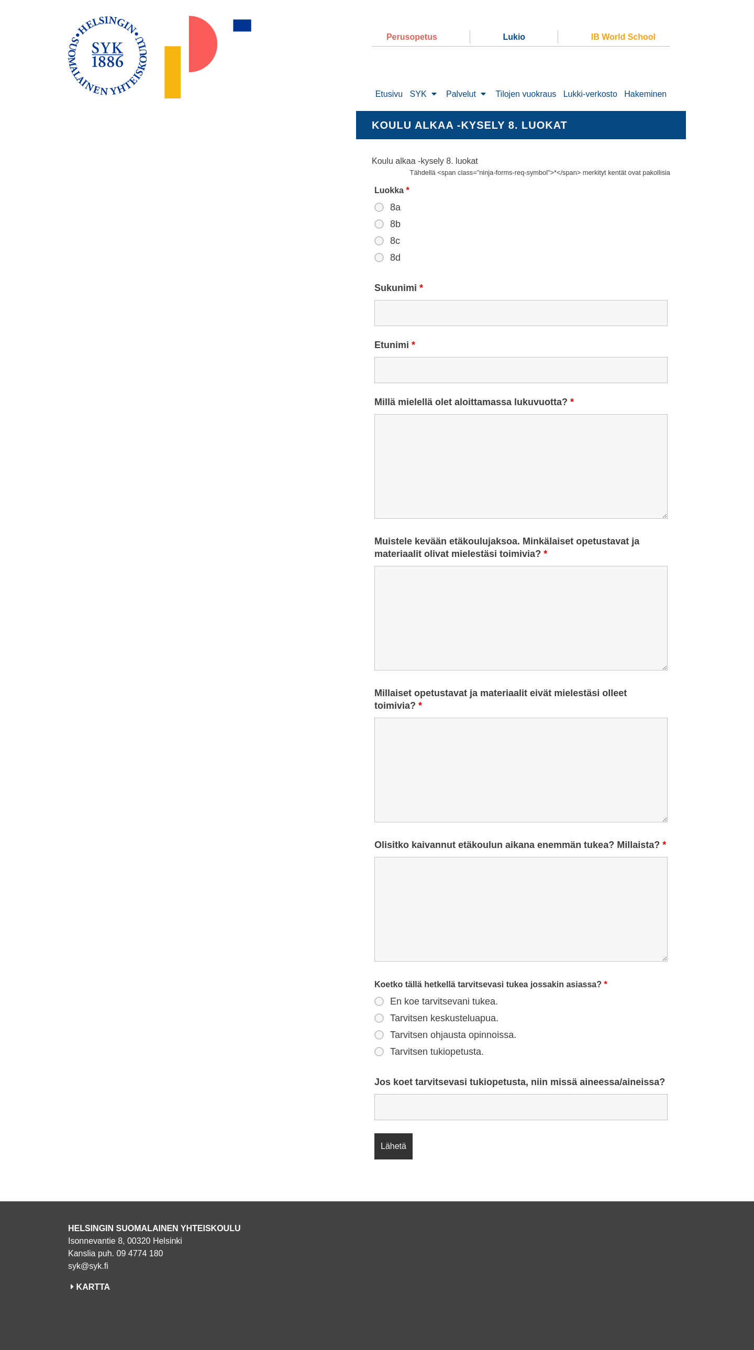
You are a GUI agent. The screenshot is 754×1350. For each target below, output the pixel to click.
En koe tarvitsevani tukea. (444, 1001)
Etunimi (394, 345)
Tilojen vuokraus (525, 94)
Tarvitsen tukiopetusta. (437, 1051)
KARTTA (93, 1286)
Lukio (514, 36)
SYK (418, 94)
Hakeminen (645, 94)
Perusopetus (411, 36)
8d (395, 257)
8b (395, 224)
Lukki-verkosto (590, 94)
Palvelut (461, 94)
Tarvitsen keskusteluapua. (444, 1018)
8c (395, 241)
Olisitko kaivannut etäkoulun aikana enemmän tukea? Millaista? (520, 845)
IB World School (623, 36)
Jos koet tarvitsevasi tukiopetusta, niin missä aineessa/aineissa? (519, 1082)
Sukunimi (398, 288)
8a (395, 207)
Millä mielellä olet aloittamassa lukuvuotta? (474, 402)
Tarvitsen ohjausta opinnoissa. (453, 1035)
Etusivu (389, 94)
